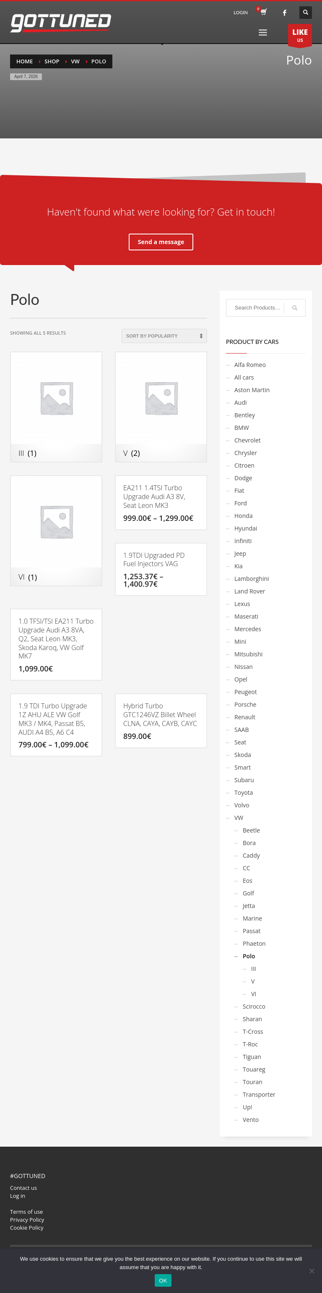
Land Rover (249, 591)
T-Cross (253, 1031)
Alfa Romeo (250, 365)
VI (253, 994)
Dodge (243, 478)
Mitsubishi (248, 654)
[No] (311, 1271)
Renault (244, 717)
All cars (244, 377)
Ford (240, 503)
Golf (248, 893)
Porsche (245, 704)
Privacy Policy (27, 1219)
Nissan (243, 667)
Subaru (244, 780)
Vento (251, 1120)
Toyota (243, 792)
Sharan (252, 1019)
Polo (249, 956)
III (253, 969)
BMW (241, 428)
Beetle (251, 830)
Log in (17, 1195)
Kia (238, 566)
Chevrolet (247, 440)
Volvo (241, 805)
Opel (240, 679)
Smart (242, 767)
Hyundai (245, 528)
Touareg (254, 1069)
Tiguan (252, 1057)
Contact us (23, 1188)
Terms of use (26, 1211)
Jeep (240, 553)
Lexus (242, 604)
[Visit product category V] (161, 407)
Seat (240, 742)
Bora (249, 843)
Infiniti (243, 541)
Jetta (249, 906)
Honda (243, 516)
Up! (247, 1107)
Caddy (251, 855)
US (300, 36)
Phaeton (254, 943)
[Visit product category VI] (56, 530)
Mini (240, 641)
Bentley (244, 415)
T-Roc (250, 1044)
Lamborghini (251, 579)
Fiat (239, 490)
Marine (252, 918)
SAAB (241, 730)
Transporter (259, 1094)
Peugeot (245, 692)
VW (238, 818)
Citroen (244, 465)
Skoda (242, 755)
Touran (252, 1082)
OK (163, 1280)
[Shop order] (164, 336)
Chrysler (245, 453)
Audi (240, 402)
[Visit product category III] (56, 407)
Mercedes (247, 629)
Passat (251, 931)
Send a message (161, 242)
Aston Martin (252, 390)
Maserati (246, 616)
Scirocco (254, 1006)
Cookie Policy (27, 1227)
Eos (247, 881)
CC (246, 868)
